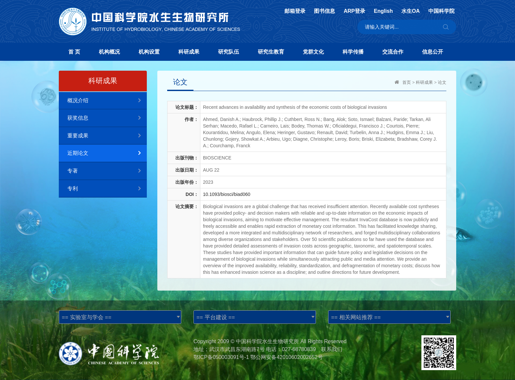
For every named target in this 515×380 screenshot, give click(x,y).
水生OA (410, 11)
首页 (406, 82)
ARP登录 (354, 11)
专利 (107, 189)
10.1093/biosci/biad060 (226, 194)
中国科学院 (441, 11)
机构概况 (109, 52)
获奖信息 (107, 118)
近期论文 (107, 153)
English (383, 11)
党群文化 (313, 52)
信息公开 (432, 52)
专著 (107, 171)
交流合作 (392, 52)
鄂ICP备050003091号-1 (221, 357)
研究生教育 (271, 52)
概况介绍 (107, 100)
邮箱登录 (294, 11)
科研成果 (188, 52)
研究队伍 (228, 52)
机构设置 (149, 52)
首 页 (74, 52)
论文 (442, 82)
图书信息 (324, 11)
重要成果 (107, 136)
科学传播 (353, 52)
